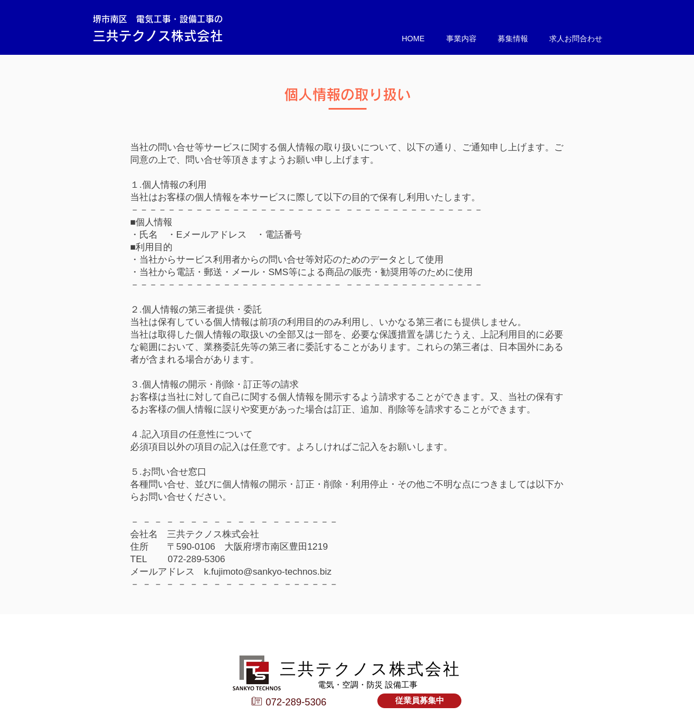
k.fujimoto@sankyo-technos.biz (268, 572)
